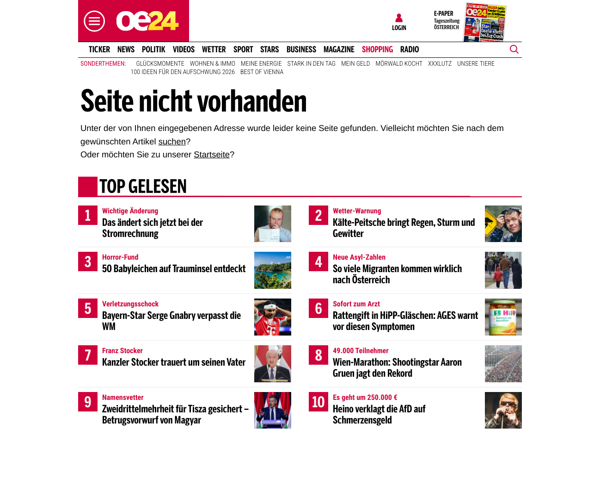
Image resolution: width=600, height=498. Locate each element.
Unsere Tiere (476, 64)
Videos (184, 49)
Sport (243, 49)
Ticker (99, 49)
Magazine (339, 49)
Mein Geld (355, 64)
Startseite (212, 154)
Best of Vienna (261, 72)
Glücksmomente (160, 64)
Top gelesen (143, 187)
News (126, 49)
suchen (172, 141)
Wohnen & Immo (212, 64)
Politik (153, 49)
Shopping (377, 49)
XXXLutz (440, 64)
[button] (92, 21)
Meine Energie (261, 64)
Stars (269, 49)
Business (301, 49)
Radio (409, 49)
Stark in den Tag (312, 64)
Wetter (214, 49)
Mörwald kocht (399, 64)
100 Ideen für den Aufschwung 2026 (183, 72)
